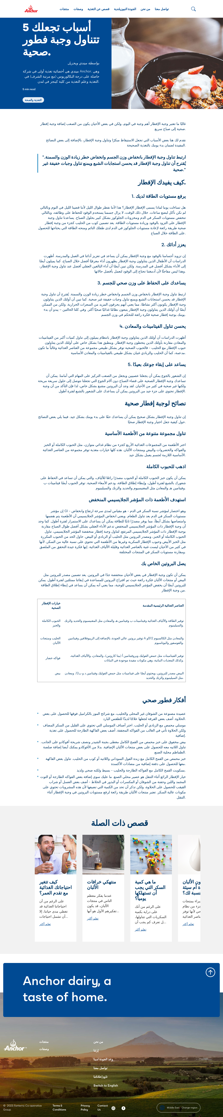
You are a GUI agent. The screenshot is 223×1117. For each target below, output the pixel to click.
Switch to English (105, 1085)
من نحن (145, 9)
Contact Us (102, 1107)
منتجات (64, 9)
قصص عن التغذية (98, 9)
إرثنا (95, 1050)
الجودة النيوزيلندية (125, 9)
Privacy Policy (85, 1107)
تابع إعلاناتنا (100, 1076)
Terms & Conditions (59, 1107)
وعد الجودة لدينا (103, 1059)
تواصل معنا (162, 9)
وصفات (78, 9)
